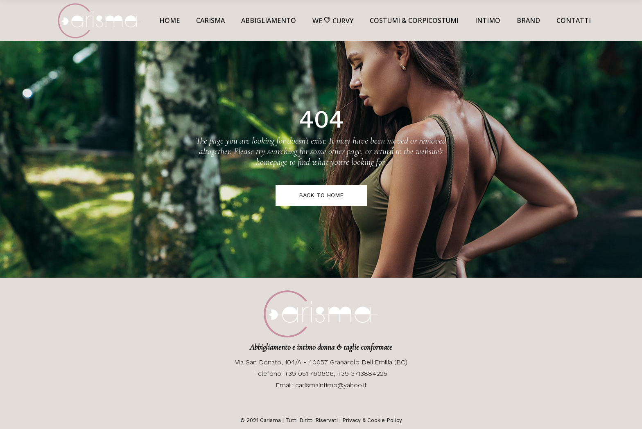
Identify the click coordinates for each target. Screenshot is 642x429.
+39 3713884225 (362, 373)
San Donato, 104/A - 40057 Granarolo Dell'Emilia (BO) (325, 362)
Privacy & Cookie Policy (372, 420)
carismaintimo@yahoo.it (331, 385)
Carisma (269, 420)
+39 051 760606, (311, 373)
